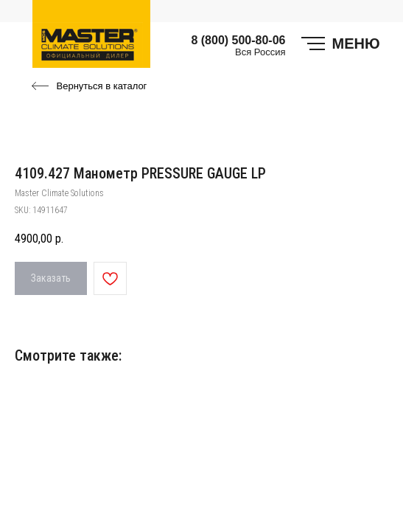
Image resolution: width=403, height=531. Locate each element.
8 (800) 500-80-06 (238, 40)
